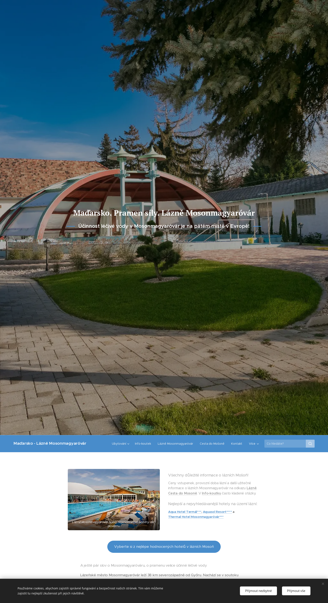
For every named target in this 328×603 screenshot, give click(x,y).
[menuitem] (120, 443)
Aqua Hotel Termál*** (184, 512)
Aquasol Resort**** (217, 512)
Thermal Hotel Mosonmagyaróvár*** (196, 517)
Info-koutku (211, 493)
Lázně (252, 488)
